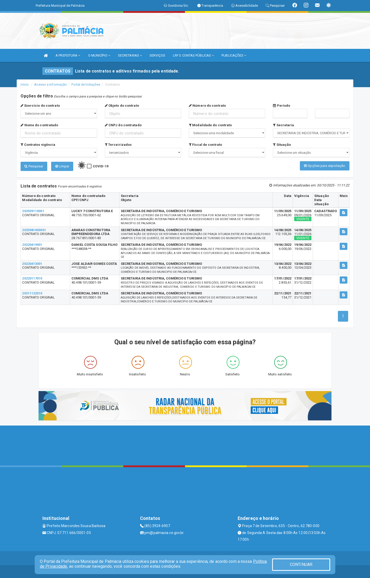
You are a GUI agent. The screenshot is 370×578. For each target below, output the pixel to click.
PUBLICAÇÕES (233, 55)
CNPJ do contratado (123, 125)
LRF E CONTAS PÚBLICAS (193, 55)
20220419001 (32, 245)
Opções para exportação (324, 166)
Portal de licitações (85, 84)
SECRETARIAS (130, 55)
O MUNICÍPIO (99, 55)
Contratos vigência (38, 145)
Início (25, 84)
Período (281, 105)
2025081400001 (34, 230)
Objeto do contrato (122, 105)
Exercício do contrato (40, 105)
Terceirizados (118, 145)
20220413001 (32, 264)
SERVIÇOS (157, 55)
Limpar (62, 166)
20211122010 (32, 293)
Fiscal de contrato (205, 145)
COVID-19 (100, 166)
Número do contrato (207, 105)
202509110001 (33, 211)
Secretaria (283, 125)
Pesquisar (33, 166)
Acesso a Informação (50, 84)
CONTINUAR (301, 564)
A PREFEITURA (67, 55)
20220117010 (32, 278)
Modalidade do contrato (210, 125)
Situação (282, 145)
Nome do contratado (39, 125)
